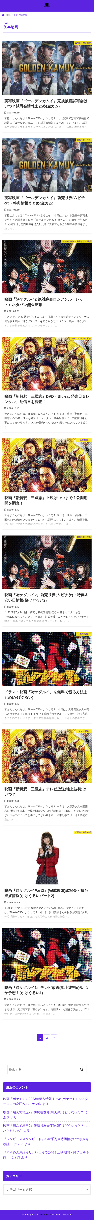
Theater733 (45, 1214)
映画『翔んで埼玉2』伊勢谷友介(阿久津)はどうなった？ (43, 1112)
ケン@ (36, 1104)
